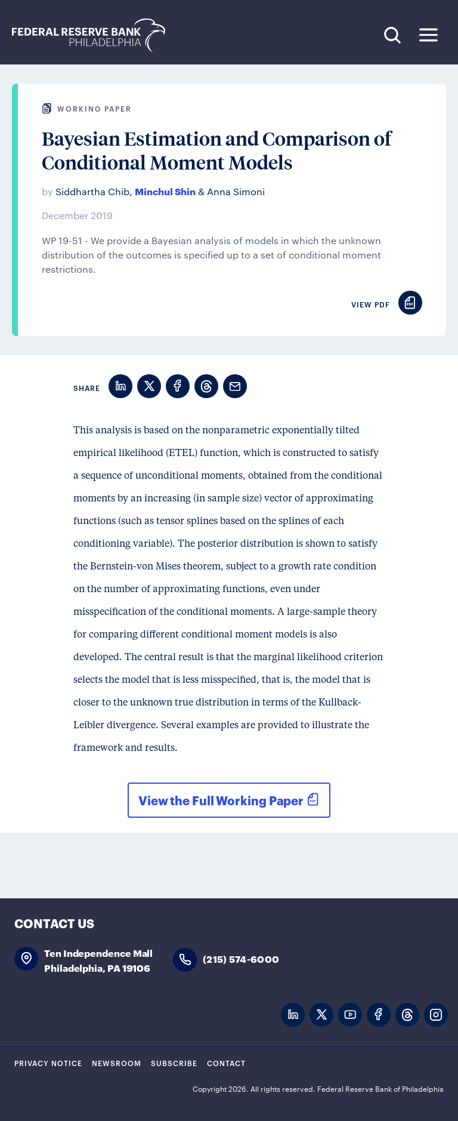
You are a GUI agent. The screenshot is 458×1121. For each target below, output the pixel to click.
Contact (226, 1062)
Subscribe (174, 1062)
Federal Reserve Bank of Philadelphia (95, 36)
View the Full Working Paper (221, 800)
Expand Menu (428, 35)
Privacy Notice (48, 1062)
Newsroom (116, 1062)
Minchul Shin (165, 191)
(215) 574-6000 (241, 958)
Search (392, 35)
